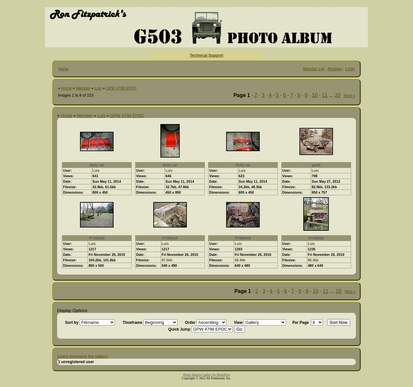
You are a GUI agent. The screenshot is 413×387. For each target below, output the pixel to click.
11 (324, 95)
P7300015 (170, 238)
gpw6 (316, 165)
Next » (349, 95)
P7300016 (243, 238)
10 (314, 95)
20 (338, 95)
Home (63, 69)
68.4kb (240, 260)
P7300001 (316, 238)
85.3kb (313, 260)
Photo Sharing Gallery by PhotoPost (206, 374)
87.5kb (167, 260)
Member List (314, 69)
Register (335, 69)
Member (83, 88)
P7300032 (97, 238)
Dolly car (97, 165)
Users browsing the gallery (82, 356)
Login (350, 69)
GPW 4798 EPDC (121, 88)
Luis (98, 88)
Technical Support (206, 55)
